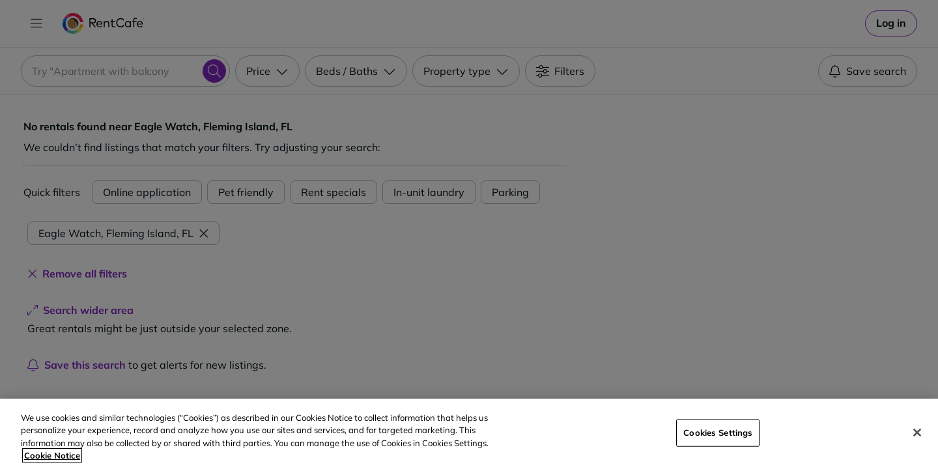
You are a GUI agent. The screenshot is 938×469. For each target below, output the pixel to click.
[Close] (917, 432)
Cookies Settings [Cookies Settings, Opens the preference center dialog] (717, 432)
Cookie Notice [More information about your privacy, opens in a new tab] (52, 455)
